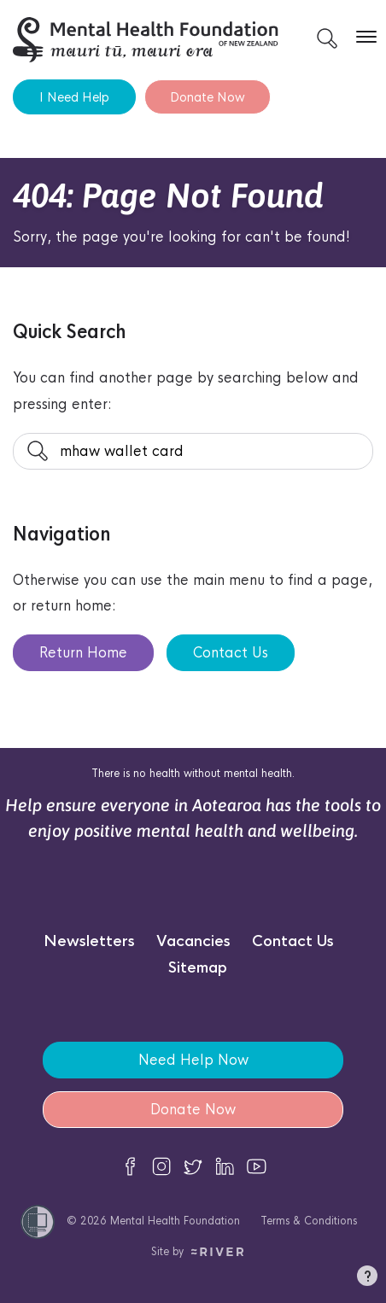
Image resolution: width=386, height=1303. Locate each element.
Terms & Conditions (308, 1220)
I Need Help (74, 97)
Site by (197, 1251)
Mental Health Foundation (175, 1220)
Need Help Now (193, 1060)
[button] (367, 1279)
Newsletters (89, 941)
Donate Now (207, 97)
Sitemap (197, 968)
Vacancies (193, 941)
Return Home (83, 653)
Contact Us (230, 653)
